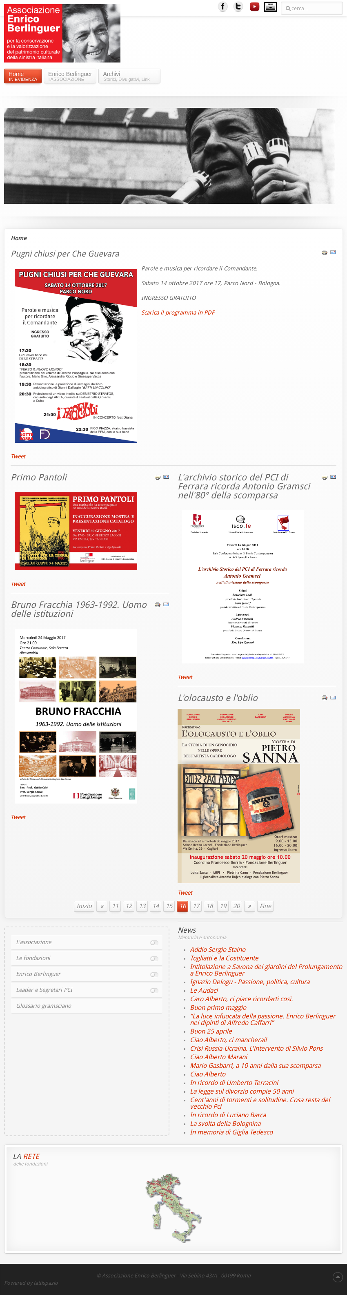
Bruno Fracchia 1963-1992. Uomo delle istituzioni (79, 609)
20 (236, 906)
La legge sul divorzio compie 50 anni (242, 1091)
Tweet (18, 456)
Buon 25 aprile (211, 1031)
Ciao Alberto (207, 1074)
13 (142, 906)
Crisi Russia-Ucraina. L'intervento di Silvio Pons (256, 1048)
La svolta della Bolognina (225, 1124)
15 (169, 906)
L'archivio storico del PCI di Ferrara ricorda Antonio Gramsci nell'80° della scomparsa (244, 486)
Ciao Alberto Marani (218, 1057)
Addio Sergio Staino (217, 949)
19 (223, 906)
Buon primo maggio (218, 1007)
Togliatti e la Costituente (224, 958)
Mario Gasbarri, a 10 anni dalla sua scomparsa (255, 1065)
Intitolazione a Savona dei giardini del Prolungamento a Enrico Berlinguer (266, 970)
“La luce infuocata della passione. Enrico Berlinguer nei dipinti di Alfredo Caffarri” (262, 1019)
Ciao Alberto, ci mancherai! (228, 1040)
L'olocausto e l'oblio (218, 698)
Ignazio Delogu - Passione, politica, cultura (249, 982)
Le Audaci (204, 990)
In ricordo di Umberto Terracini (234, 1083)
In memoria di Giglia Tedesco (231, 1132)
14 (155, 906)
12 (128, 906)
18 (209, 906)
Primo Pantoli (39, 477)
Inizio (84, 906)
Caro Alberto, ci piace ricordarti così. (241, 999)
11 (115, 906)
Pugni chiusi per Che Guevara (65, 254)
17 (196, 906)
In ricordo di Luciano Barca (228, 1115)
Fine (265, 906)
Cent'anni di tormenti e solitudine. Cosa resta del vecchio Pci (260, 1103)
